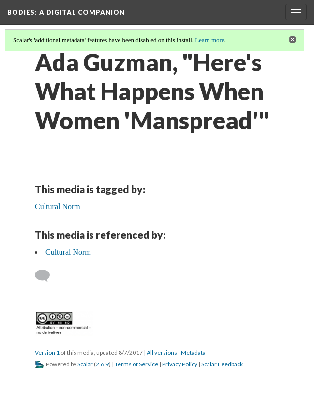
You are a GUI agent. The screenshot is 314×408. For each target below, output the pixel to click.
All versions (162, 352)
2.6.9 (102, 364)
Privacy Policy (179, 364)
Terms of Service (136, 364)
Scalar (85, 364)
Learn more (209, 40)
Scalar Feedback (222, 364)
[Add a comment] (47, 276)
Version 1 (47, 352)
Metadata (193, 352)
